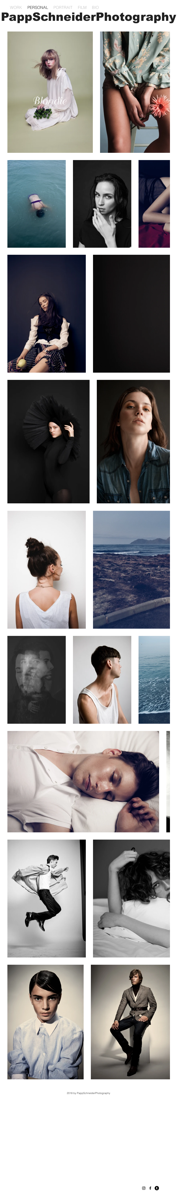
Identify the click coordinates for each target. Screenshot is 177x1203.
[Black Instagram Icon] (144, 1188)
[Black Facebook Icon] (150, 1188)
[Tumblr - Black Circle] (157, 1188)
